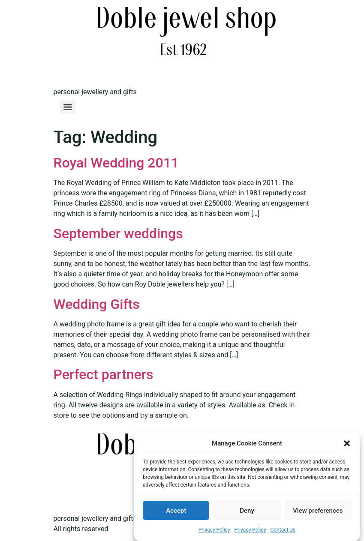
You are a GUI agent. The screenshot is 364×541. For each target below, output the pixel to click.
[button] (347, 443)
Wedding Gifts (97, 304)
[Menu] (67, 107)
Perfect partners (103, 374)
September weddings (118, 233)
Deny (247, 510)
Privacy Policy (214, 530)
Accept (176, 510)
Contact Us (282, 530)
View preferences (318, 510)
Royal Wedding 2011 (116, 163)
